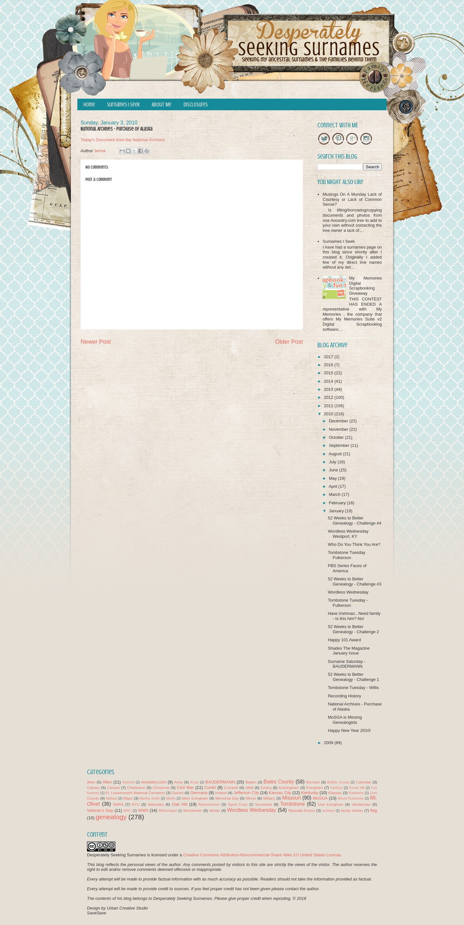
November (339, 429)
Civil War (185, 787)
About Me (161, 105)
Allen (107, 782)
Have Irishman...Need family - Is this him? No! (354, 616)
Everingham (289, 787)
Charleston (136, 787)
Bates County (279, 781)
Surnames (263, 804)
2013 (329, 389)
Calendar (363, 782)
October (337, 437)
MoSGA (320, 798)
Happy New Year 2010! (349, 730)
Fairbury (336, 788)
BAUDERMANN (220, 782)
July (333, 461)
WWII (143, 810)
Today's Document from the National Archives (123, 139)
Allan (91, 782)
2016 (329, 364)
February (338, 502)
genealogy (111, 817)
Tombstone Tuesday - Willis (353, 687)
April (333, 486)
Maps (128, 798)
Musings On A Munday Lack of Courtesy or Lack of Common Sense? (352, 199)
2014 (329, 381)
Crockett (231, 787)
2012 (329, 397)
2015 (329, 372)
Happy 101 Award (344, 639)
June (334, 469)
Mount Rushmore (350, 798)
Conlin (210, 787)
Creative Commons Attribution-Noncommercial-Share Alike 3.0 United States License (262, 854)
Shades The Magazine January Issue (349, 651)
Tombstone (292, 804)
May (333, 478)
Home (89, 105)
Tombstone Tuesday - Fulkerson (348, 603)
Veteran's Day (100, 810)
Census (113, 787)
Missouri (291, 798)
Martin (171, 798)
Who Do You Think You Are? (354, 544)
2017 (329, 356)
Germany (199, 792)
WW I (127, 810)
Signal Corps (238, 804)
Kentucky (309, 792)
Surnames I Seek (123, 105)
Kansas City (280, 792)
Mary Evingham (195, 798)
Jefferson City (246, 792)
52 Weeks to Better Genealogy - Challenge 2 (353, 629)
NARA (118, 804)
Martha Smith (150, 798)
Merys (251, 798)
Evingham (314, 787)
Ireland (221, 793)
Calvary (93, 787)
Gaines (178, 793)
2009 (329, 742)
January (337, 510)
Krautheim (356, 793)
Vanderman (361, 804)
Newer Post (96, 342)
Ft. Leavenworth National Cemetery (135, 793)
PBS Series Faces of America (347, 568)
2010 (329, 413)
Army (178, 782)
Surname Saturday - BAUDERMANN (346, 664)
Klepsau (335, 793)
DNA (250, 787)
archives (328, 810)
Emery (266, 787)
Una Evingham (330, 804)
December (339, 420)
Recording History (344, 696)
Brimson (313, 782)
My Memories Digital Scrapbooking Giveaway (365, 286)
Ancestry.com (153, 782)
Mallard (111, 798)
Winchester (192, 810)
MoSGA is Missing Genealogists (345, 720)
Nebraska (156, 804)
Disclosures (196, 105)
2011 (329, 405)
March (335, 494)
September (340, 445)
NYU (135, 804)
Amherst (128, 782)
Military (269, 798)
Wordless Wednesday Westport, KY (348, 534)
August (336, 453)
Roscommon (209, 804)
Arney (194, 782)
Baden (251, 782)
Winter (214, 810)
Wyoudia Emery (301, 810)
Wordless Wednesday (348, 592)
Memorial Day (227, 798)
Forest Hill (356, 788)
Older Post (289, 342)
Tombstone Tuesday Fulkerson (346, 555)
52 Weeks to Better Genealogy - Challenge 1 (353, 677)
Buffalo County (338, 782)
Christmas (161, 787)
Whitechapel (168, 810)
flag (373, 810)
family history (352, 810)
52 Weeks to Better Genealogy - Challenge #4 (354, 521)
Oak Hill (179, 804)
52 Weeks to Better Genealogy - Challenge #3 (354, 581)
